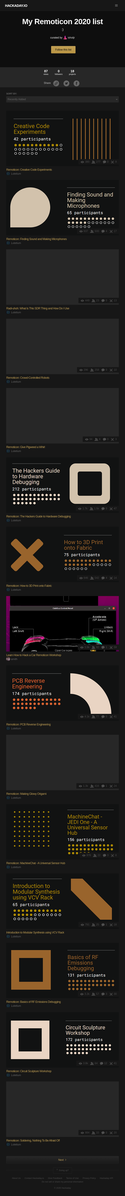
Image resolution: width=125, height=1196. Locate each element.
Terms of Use (72, 1178)
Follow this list (63, 49)
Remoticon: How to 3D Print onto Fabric (29, 585)
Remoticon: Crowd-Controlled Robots (27, 377)
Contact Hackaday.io (34, 1178)
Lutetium (13, 173)
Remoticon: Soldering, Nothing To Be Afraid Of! (33, 1140)
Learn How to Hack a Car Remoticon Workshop (33, 655)
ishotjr (69, 37)
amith (11, 659)
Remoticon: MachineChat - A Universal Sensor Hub (35, 863)
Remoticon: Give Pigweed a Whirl (25, 447)
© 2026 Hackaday (62, 1188)
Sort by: (11, 93)
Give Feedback (55, 1178)
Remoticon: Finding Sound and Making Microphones (36, 239)
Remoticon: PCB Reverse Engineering (28, 724)
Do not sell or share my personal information (62, 1181)
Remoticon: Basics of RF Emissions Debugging (33, 1001)
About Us (16, 1178)
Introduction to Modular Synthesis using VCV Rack (35, 932)
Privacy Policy (89, 1178)
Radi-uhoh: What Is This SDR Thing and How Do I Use (37, 308)
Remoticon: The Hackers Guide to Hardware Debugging (38, 516)
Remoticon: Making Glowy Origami (26, 793)
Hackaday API (106, 1178)
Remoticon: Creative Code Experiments (29, 169)
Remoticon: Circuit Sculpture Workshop (28, 1071)
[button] (116, 5)
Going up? (62, 1170)
